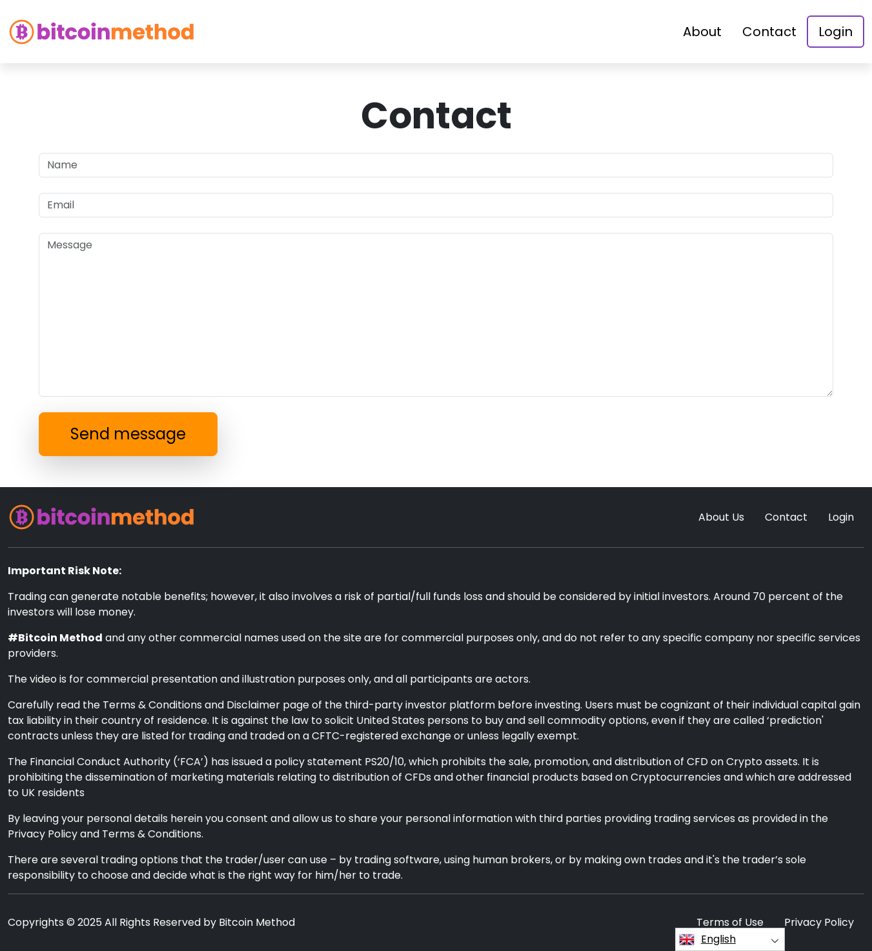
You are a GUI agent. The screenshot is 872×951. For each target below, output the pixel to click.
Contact (769, 32)
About (702, 32)
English (707, 939)
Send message (128, 434)
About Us (721, 517)
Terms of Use (730, 922)
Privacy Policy (819, 922)
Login (835, 32)
